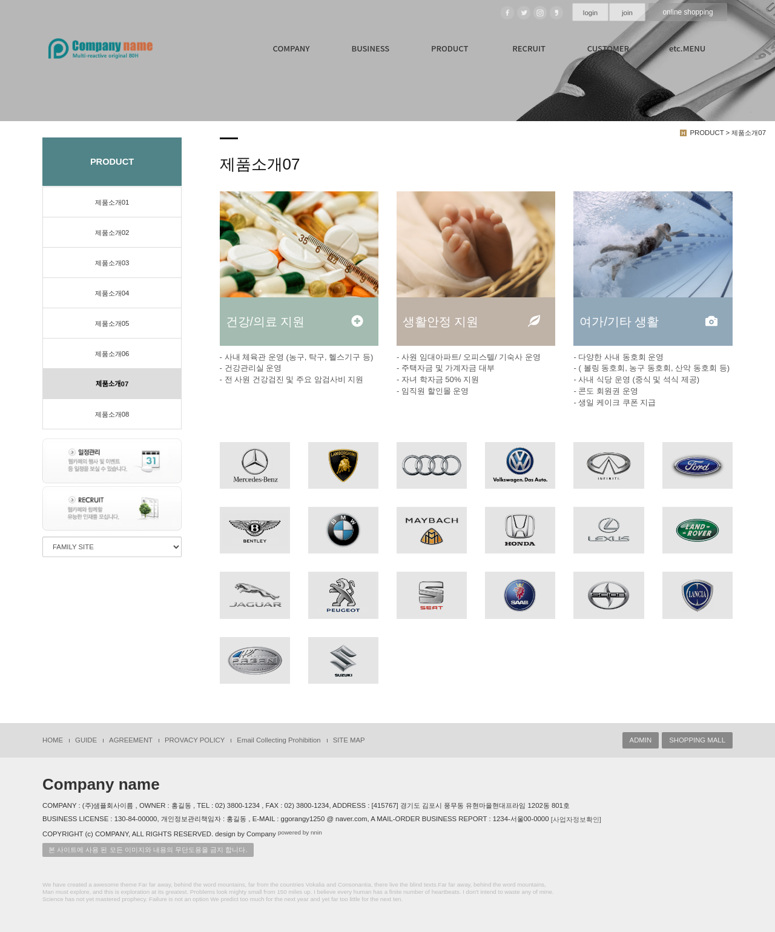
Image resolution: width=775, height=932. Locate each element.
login (590, 12)
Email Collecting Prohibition (278, 739)
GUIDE (86, 739)
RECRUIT (529, 48)
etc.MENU (687, 48)
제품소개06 (112, 353)
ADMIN (641, 739)
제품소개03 (112, 262)
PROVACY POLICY (195, 739)
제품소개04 (112, 293)
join (627, 12)
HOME (52, 739)
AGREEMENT (131, 739)
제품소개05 (112, 323)
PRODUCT (449, 48)
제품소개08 (112, 414)
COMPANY (291, 48)
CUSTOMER (608, 48)
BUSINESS (370, 48)
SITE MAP (349, 739)
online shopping (688, 12)
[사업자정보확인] (576, 818)
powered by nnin (300, 831)
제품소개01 (112, 202)
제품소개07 (112, 384)
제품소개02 (112, 232)
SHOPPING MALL (697, 739)
